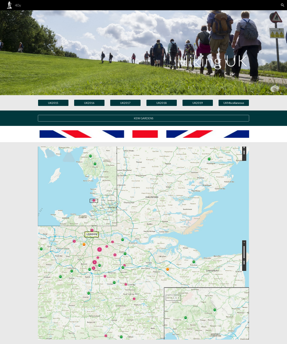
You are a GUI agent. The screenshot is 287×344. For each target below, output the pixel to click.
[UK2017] (125, 103)
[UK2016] (89, 103)
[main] (161, 53)
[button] (282, 5)
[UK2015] (53, 103)
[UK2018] (161, 103)
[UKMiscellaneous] (234, 103)
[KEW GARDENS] (143, 118)
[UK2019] (197, 103)
